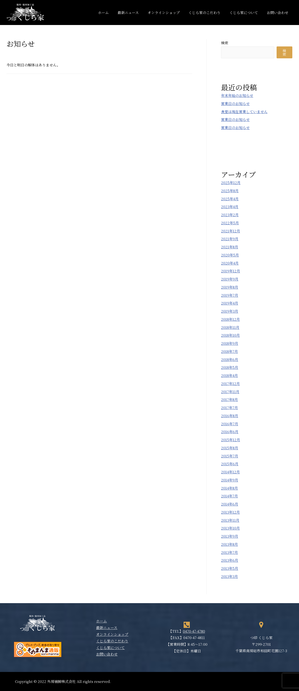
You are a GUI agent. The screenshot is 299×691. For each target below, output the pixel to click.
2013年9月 (229, 536)
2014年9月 (229, 479)
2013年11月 (230, 520)
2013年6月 (229, 560)
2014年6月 (229, 503)
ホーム (112, 12)
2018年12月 (230, 319)
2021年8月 (229, 246)
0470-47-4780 (194, 631)
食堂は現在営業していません (244, 111)
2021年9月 (229, 238)
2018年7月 (229, 351)
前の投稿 (23, 85)
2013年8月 (229, 544)
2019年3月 (229, 311)
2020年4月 (230, 262)
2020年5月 (230, 254)
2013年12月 (230, 512)
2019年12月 (230, 270)
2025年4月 (230, 198)
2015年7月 (229, 455)
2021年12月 (230, 230)
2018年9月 (229, 343)
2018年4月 (229, 375)
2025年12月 (231, 182)
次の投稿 (176, 85)
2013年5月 (229, 568)
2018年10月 (230, 335)
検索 (224, 42)
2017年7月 (229, 407)
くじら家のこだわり (208, 12)
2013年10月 (230, 528)
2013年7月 (229, 552)
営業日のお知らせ (235, 103)
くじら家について (246, 12)
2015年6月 (229, 463)
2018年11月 (230, 327)
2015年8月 (229, 447)
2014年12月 (230, 471)
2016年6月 (229, 431)
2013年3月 (229, 576)
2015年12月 (230, 439)
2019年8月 (229, 287)
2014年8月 (229, 488)
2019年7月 (229, 295)
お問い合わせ (278, 12)
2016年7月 (229, 423)
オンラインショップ (169, 12)
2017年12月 (230, 383)
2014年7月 (229, 495)
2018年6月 (229, 359)
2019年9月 (229, 278)
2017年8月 (229, 399)
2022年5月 (230, 222)
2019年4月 (229, 302)
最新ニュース (135, 12)
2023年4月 (229, 206)
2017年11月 (230, 391)
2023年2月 (230, 214)
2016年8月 (229, 415)
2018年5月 (229, 367)
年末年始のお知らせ (237, 95)
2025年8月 (230, 190)
